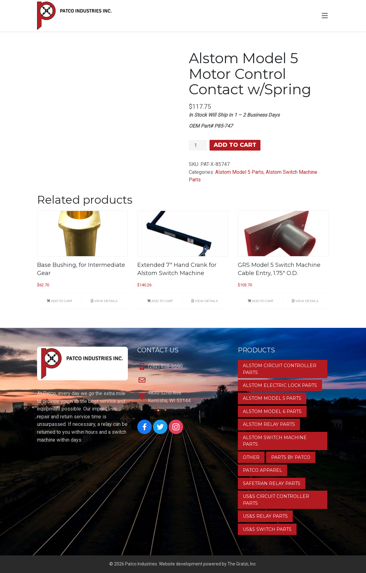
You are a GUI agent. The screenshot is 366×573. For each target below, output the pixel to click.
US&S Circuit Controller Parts (276, 499)
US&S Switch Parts (267, 529)
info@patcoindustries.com (176, 380)
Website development (180, 563)
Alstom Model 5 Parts (239, 172)
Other (251, 457)
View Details (104, 301)
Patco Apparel (262, 470)
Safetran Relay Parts (271, 483)
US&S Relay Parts (265, 516)
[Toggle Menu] (324, 16)
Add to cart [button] (59, 301)
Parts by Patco (290, 457)
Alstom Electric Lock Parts (280, 385)
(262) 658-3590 (165, 366)
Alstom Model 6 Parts (272, 411)
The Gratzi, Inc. (242, 563)
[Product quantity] (198, 145)
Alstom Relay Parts (269, 424)
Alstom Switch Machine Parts (275, 441)
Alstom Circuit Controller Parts (279, 369)
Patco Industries (141, 563)
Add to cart (235, 144)
